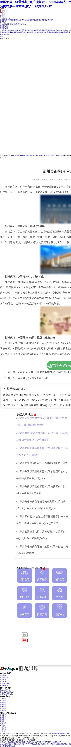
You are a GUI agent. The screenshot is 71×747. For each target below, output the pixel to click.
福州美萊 (59, 32)
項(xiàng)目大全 (5, 18)
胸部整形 (15, 20)
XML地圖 (66, 733)
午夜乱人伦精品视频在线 (58, 744)
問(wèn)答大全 (5, 34)
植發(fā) (50, 20)
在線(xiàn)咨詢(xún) (6, 694)
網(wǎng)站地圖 (57, 733)
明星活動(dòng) (21, 24)
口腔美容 (44, 20)
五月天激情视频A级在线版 (9, 744)
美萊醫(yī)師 (4, 677)
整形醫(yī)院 (4, 28)
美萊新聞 (3, 679)
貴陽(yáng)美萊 (45, 32)
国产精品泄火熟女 (44, 744)
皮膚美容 (38, 20)
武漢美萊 (52, 30)
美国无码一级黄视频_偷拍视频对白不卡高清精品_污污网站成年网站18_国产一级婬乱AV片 (30, 742)
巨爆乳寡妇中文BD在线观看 (27, 744)
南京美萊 (27, 32)
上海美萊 (3, 30)
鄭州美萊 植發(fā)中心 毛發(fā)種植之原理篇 (43, 463)
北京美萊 (9, 30)
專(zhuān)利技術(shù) (7, 692)
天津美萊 (28, 30)
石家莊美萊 (66, 32)
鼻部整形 (9, 20)
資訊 (1, 36)
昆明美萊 (5, 32)
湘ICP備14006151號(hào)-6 (9, 733)
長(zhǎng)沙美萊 (60, 30)
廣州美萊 (15, 30)
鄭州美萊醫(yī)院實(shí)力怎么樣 (31, 378)
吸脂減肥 (28, 20)
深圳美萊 (21, 30)
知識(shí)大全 (4, 38)
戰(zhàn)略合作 (5, 690)
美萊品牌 (3, 22)
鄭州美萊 (46, 30)
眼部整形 (3, 20)
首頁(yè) (3, 16)
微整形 (33, 20)
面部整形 (21, 20)
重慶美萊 (40, 30)
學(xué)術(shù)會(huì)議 (8, 24)
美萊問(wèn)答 (5, 683)
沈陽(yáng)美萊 (35, 32)
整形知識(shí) (4, 685)
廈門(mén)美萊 (19, 32)
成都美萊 (34, 30)
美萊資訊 (3, 681)
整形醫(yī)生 (4, 26)
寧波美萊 (53, 32)
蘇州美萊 (11, 32)
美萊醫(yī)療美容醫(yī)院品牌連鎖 (22, 155)
